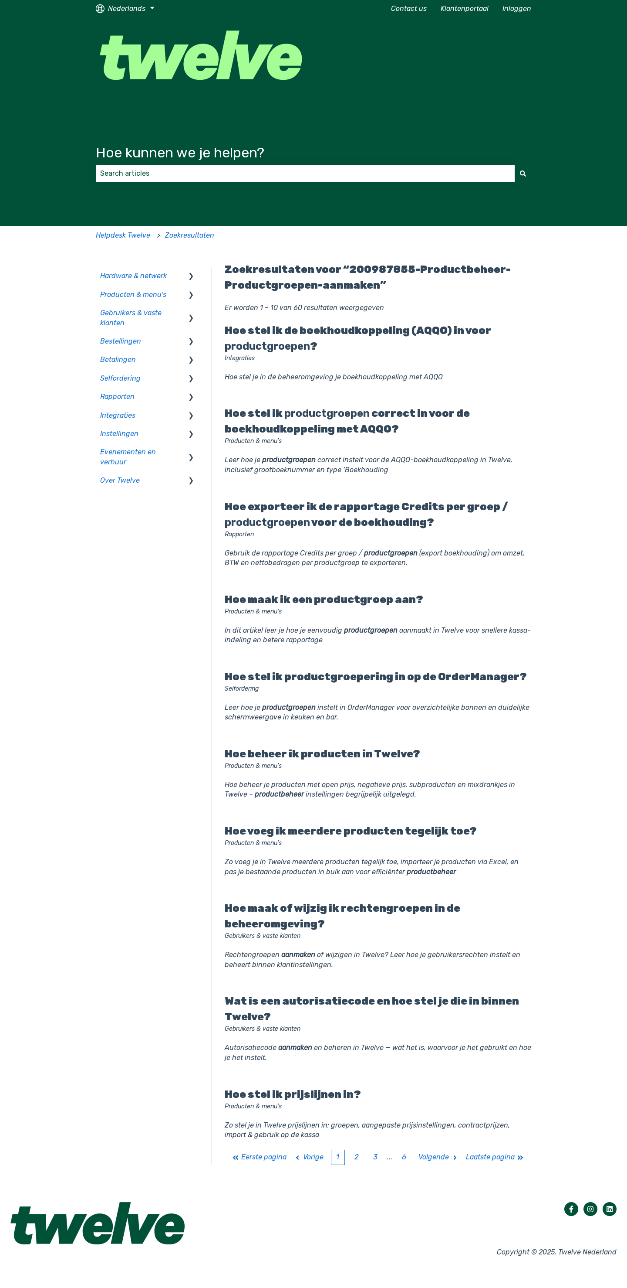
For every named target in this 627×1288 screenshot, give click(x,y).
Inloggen (516, 8)
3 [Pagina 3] (375, 1157)
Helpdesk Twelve (123, 235)
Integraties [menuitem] (117, 415)
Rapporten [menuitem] (117, 396)
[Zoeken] (523, 173)
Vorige (309, 1157)
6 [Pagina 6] (404, 1157)
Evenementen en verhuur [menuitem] (128, 457)
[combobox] (305, 173)
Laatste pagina (495, 1157)
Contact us (409, 8)
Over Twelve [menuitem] (120, 480)
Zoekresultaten (189, 235)
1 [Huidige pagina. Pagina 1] (337, 1157)
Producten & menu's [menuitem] (133, 294)
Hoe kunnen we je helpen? (180, 152)
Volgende (438, 1157)
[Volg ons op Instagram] (590, 1209)
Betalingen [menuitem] (118, 359)
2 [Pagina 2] (356, 1157)
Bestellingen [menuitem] (120, 341)
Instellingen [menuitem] (119, 433)
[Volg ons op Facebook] (571, 1209)
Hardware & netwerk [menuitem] (133, 276)
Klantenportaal (465, 8)
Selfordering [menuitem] (120, 378)
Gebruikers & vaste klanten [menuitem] (131, 318)
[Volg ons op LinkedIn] (610, 1209)
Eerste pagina (259, 1157)
